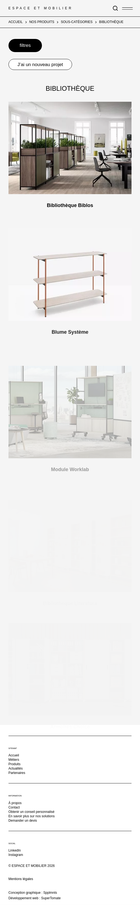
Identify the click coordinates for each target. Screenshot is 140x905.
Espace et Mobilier (40, 8)
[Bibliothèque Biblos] (70, 148)
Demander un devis (22, 820)
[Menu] (124, 7)
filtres (25, 45)
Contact (14, 807)
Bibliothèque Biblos (70, 205)
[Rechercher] (115, 8)
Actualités (15, 768)
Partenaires (16, 773)
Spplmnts (50, 892)
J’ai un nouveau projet (40, 64)
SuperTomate (51, 898)
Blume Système (70, 336)
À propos (15, 803)
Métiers (13, 760)
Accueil (13, 755)
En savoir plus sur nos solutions (31, 816)
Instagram (15, 855)
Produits (14, 764)
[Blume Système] (70, 279)
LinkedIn (14, 850)
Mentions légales (20, 879)
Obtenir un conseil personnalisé (31, 811)
